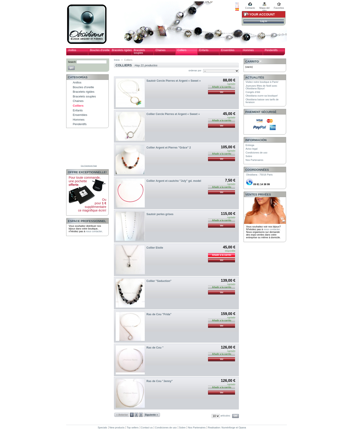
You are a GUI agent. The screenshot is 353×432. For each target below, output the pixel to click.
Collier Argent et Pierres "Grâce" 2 (169, 147)
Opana (242, 427)
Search (72, 62)
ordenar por (194, 70)
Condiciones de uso (256, 152)
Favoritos (279, 8)
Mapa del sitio (264, 8)
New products (116, 427)
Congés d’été (253, 92)
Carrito (252, 61)
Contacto (250, 8)
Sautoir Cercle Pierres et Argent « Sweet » (174, 80)
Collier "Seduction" (159, 281)
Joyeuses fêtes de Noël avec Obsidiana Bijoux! (261, 87)
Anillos (72, 50)
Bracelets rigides (122, 50)
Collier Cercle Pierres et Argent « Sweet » (173, 114)
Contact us (147, 427)
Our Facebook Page (89, 166)
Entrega (250, 145)
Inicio (117, 59)
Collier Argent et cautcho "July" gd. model (174, 180)
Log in (263, 21)
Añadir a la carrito (221, 255)
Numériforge (228, 427)
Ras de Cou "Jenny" (160, 381)
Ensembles (227, 50)
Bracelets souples (139, 51)
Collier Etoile (155, 247)
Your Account (262, 14)
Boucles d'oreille (100, 50)
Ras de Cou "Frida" (159, 314)
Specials (102, 427)
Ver (222, 92)
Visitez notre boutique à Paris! (262, 82)
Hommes (248, 50)
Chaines (160, 50)
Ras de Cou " (155, 347)
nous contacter (94, 231)
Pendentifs (271, 50)
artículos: (225, 415)
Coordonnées (257, 169)
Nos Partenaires (254, 160)
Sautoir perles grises (160, 214)
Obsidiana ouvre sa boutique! (262, 95)
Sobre (249, 156)
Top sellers (133, 427)
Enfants (203, 50)
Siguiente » (151, 414)
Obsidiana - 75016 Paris (259, 174)
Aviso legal (252, 148)
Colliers (181, 50)
